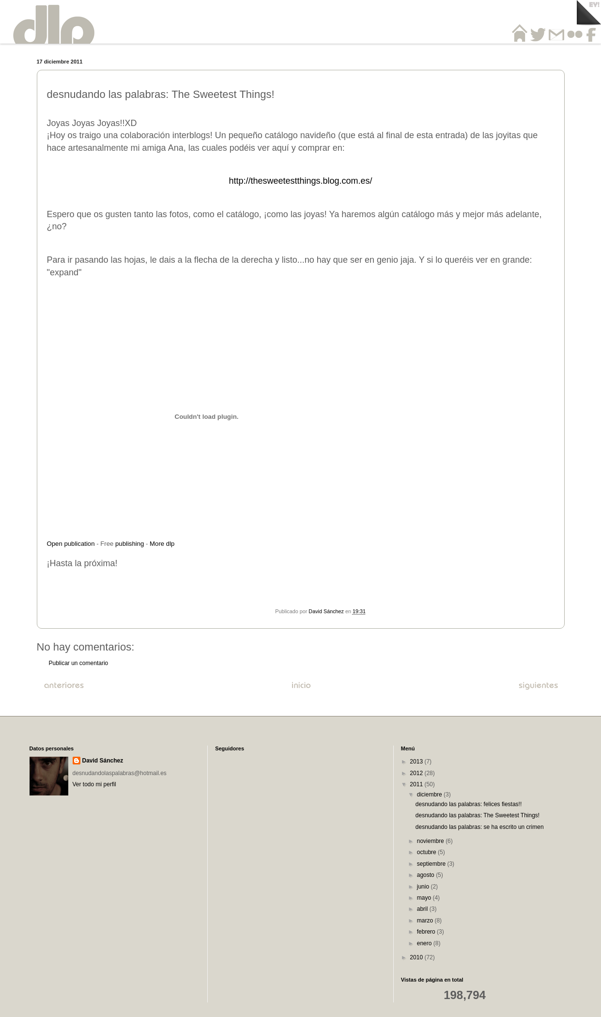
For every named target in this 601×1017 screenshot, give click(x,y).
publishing (129, 543)
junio (424, 886)
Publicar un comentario (78, 663)
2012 (417, 773)
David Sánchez (102, 760)
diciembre (430, 794)
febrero (427, 931)
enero (425, 943)
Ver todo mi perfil (94, 784)
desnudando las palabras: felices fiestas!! (469, 804)
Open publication (71, 543)
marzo (426, 920)
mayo (425, 897)
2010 (417, 957)
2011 (417, 784)
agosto (426, 875)
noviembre (431, 841)
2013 (417, 761)
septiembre (432, 863)
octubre (427, 852)
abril (423, 909)
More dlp (162, 543)
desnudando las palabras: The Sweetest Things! (477, 815)
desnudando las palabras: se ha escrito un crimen (480, 827)
